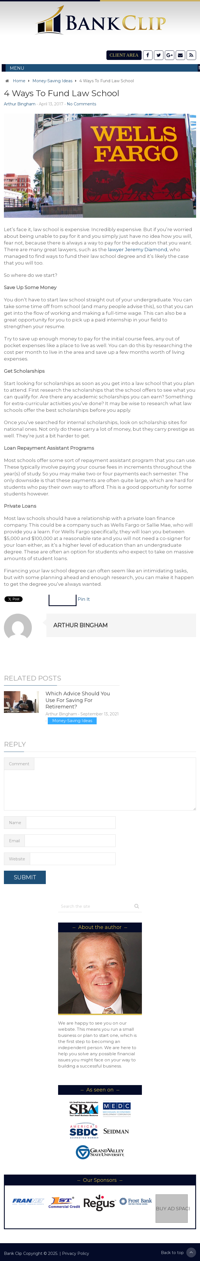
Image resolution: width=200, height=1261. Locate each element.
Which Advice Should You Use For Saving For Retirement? (78, 700)
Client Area (123, 55)
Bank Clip (13, 1253)
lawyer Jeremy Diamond (137, 249)
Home (19, 80)
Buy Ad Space (172, 1208)
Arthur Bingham (19, 104)
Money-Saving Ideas (52, 80)
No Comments (81, 104)
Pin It (84, 599)
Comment (19, 763)
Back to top (178, 1252)
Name (15, 822)
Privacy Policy (75, 1253)
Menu (17, 68)
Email (14, 840)
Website (17, 858)
